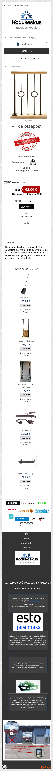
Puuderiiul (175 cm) (26, 341)
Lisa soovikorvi (26, 216)
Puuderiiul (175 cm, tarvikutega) (26, 385)
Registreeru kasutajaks (21, 5)
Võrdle (26, 223)
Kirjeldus (10, 242)
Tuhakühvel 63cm (26, 297)
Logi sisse (7, 5)
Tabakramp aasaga (26, 474)
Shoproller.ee (46, 767)
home (5, 67)
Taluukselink (26, 430)
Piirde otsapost (15, 67)
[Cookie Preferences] (4, 767)
